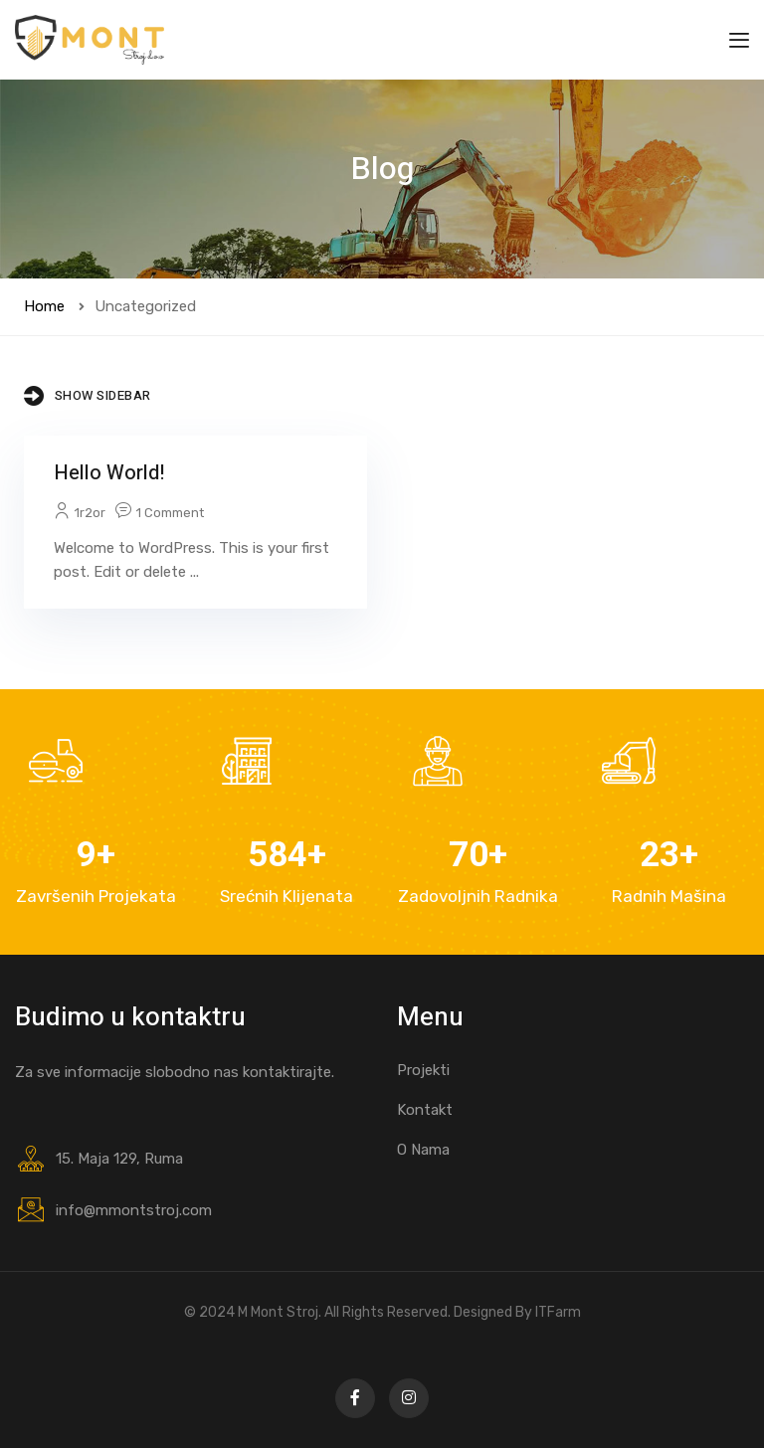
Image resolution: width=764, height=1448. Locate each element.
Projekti (423, 1070)
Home (44, 306)
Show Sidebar (87, 396)
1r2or (90, 512)
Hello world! (109, 472)
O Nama (423, 1150)
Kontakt (425, 1110)
